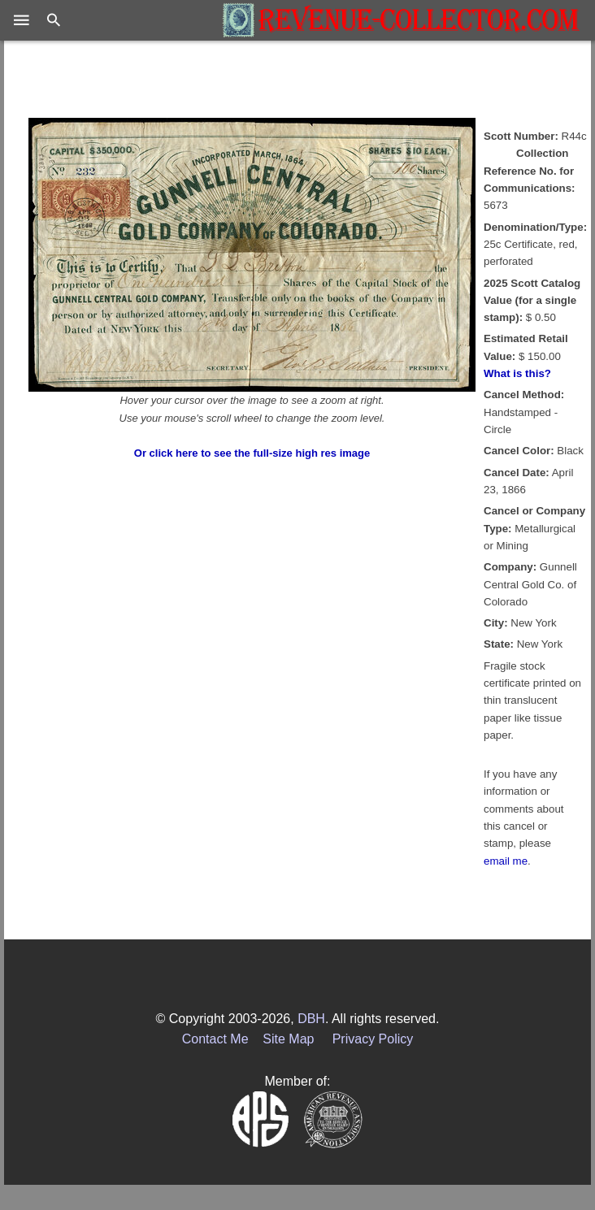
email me (506, 861)
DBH (311, 1019)
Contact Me (215, 1039)
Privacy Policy (373, 1039)
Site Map (288, 1039)
